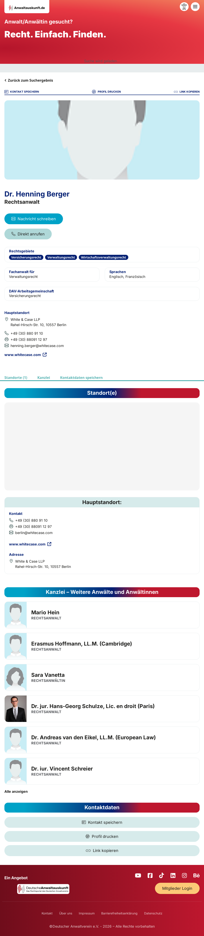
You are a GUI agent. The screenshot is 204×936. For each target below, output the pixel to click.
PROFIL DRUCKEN (106, 92)
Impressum (87, 913)
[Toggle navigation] (195, 6)
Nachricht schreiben (33, 219)
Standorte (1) (15, 377)
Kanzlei (43, 377)
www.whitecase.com (25, 354)
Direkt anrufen (28, 234)
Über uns (65, 913)
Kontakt (47, 913)
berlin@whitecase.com (34, 532)
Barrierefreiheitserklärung (119, 913)
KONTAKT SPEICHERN (21, 92)
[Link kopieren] (102, 850)
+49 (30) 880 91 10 (27, 333)
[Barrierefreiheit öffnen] (184, 6)
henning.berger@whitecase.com (37, 345)
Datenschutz (153, 913)
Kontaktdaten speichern (81, 377)
